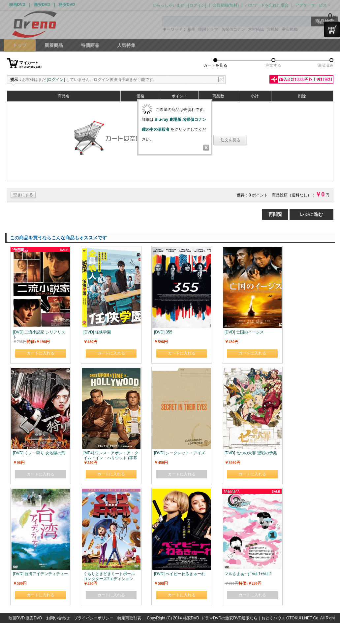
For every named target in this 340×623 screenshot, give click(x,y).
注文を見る (230, 140)
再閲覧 (275, 214)
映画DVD (17, 618)
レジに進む (311, 214)
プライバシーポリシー (93, 618)
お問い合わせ (58, 618)
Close (206, 147)
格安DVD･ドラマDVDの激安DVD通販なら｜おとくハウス (234, 618)
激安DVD (34, 618)
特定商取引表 (129, 618)
